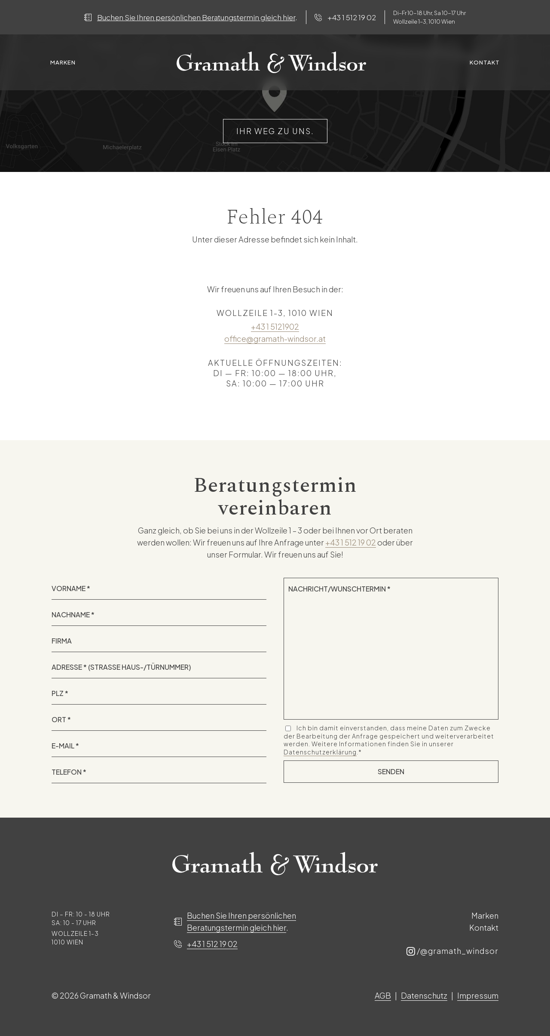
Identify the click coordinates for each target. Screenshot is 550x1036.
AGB (383, 995)
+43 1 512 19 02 (351, 17)
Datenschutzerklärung (320, 752)
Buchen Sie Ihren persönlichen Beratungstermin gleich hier (196, 17)
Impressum (477, 995)
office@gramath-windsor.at (275, 338)
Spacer (271, 62)
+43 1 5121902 (275, 326)
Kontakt (485, 62)
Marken (63, 62)
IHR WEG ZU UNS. (275, 131)
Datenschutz (424, 995)
